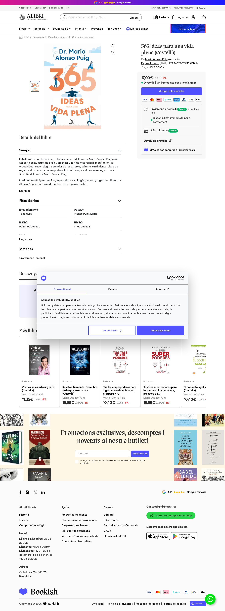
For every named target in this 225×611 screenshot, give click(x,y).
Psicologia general (58, 37)
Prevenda (97, 28)
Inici (23, 37)
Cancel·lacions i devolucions (79, 519)
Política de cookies (174, 603)
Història (161, 17)
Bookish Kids (56, 8)
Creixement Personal (32, 253)
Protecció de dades (148, 603)
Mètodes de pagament (76, 530)
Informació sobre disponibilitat (81, 535)
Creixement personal (83, 37)
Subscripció (25, 8)
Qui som (24, 519)
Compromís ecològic (32, 525)
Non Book (113, 28)
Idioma (199, 8)
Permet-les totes (160, 330)
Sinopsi (24, 150)
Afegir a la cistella (171, 91)
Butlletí (108, 514)
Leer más (24, 191)
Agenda (180, 17)
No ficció (39, 28)
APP (68, 8)
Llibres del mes (139, 28)
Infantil (79, 28)
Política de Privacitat (120, 603)
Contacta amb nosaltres (77, 541)
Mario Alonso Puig (156, 59)
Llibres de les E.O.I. (115, 535)
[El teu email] (102, 453)
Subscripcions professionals (121, 525)
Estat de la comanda (161, 8)
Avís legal (98, 603)
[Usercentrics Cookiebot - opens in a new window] (169, 278)
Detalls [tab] (112, 289)
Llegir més (25, 234)
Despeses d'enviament (75, 525)
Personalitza (112, 330)
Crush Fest (40, 8)
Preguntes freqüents (183, 8)
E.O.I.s (107, 530)
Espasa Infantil (150, 63)
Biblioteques (111, 519)
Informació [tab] (162, 289)
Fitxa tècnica (29, 201)
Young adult (60, 28)
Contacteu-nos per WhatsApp (171, 515)
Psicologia (38, 37)
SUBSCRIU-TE (140, 453)
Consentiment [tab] (62, 289)
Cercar (134, 17)
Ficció (23, 28)
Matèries (26, 244)
